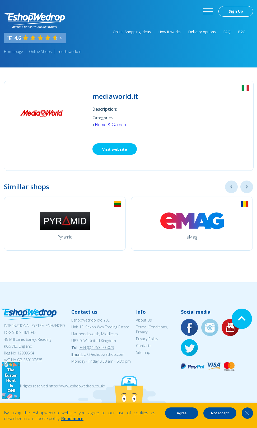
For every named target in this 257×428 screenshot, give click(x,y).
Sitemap (143, 352)
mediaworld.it (69, 51)
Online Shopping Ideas (132, 31)
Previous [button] (231, 187)
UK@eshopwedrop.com (104, 354)
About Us (144, 320)
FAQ (227, 31)
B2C (241, 31)
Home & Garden (110, 125)
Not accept (219, 413)
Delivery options (202, 31)
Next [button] (246, 187)
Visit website (114, 149)
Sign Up (236, 11)
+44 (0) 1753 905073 (97, 347)
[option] (65, 224)
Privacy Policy (147, 338)
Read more (72, 418)
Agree (181, 413)
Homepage (13, 51)
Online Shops (40, 51)
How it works (169, 31)
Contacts (143, 345)
